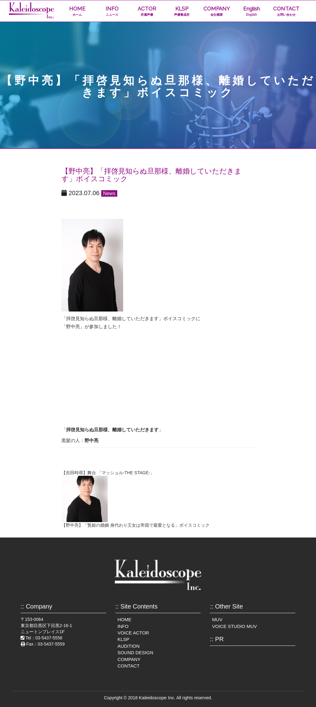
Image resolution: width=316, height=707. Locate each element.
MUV (217, 619)
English (251, 11)
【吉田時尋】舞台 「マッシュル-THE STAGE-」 (108, 472)
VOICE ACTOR (133, 632)
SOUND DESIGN (135, 652)
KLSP (181, 11)
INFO (112, 11)
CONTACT (286, 11)
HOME (77, 11)
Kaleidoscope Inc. (157, 697)
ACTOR (147, 11)
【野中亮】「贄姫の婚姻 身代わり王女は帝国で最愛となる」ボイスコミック (135, 525)
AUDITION (129, 646)
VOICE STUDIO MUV (234, 626)
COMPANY (216, 11)
